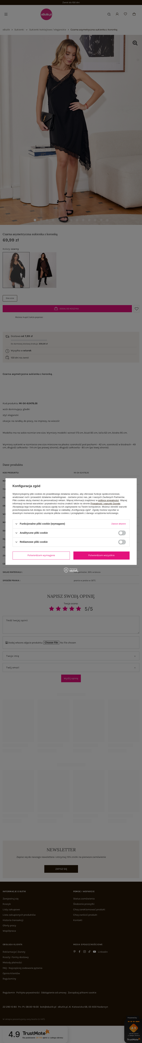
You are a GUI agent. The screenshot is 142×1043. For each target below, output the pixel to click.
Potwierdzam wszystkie (101, 555)
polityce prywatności (108, 500)
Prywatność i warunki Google (105, 503)
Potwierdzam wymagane (41, 555)
